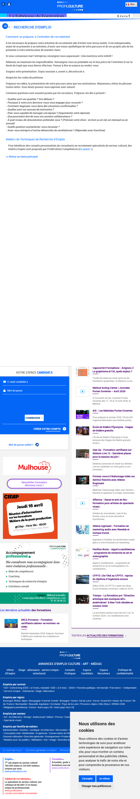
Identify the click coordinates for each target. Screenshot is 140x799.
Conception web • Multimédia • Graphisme (25, 733)
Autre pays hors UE (64, 707)
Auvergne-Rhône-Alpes (15, 700)
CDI (6, 687)
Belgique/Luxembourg (15, 707)
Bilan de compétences (20, 571)
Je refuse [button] (104, 778)
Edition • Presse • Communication (63, 717)
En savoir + (85, 149)
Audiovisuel (39, 717)
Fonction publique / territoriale (92, 687)
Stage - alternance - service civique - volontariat (39, 671)
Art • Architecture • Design (17, 717)
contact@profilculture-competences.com (44, 598)
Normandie (21, 704)
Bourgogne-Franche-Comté (43, 700)
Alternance (49, 691)
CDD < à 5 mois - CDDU (63, 687)
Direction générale (33, 736)
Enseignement (52, 736)
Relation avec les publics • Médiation (23, 739)
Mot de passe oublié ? (24, 445)
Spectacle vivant (12, 720)
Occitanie (55, 704)
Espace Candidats (87, 671)
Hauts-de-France (122, 700)
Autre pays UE (45, 707)
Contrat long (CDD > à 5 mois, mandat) (29, 687)
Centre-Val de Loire (81, 700)
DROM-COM (118, 704)
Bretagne (64, 700)
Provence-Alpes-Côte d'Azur (95, 704)
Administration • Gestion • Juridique (21, 729)
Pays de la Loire (70, 704)
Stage (39, 691)
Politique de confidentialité (124, 671)
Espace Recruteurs (104, 671)
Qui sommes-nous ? (12, 750)
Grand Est (106, 700)
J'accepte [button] (87, 778)
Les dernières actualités (25, 610)
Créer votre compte (50, 429)
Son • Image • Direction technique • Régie (65, 739)
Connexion (34, 418)
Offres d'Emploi (10, 671)
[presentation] (24, 403)
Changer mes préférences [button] (96, 786)
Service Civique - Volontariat (19, 691)
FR (130, 4)
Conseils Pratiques (70, 671)
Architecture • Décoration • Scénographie (62, 729)
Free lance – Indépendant (123, 687)
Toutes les (98, 635)
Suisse (32, 707)
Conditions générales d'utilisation (41, 750)
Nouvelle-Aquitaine (39, 704)
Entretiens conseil (17, 586)
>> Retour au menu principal (22, 156)
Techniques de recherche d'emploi (26, 581)
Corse (96, 700)
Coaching (13, 576)
